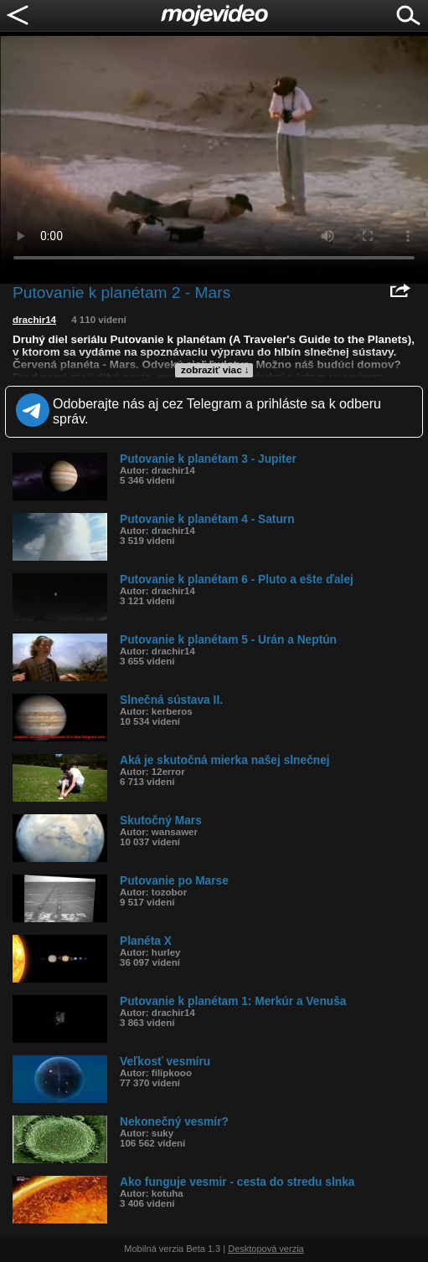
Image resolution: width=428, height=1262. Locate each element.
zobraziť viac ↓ (215, 370)
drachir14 (34, 320)
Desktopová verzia (266, 1249)
